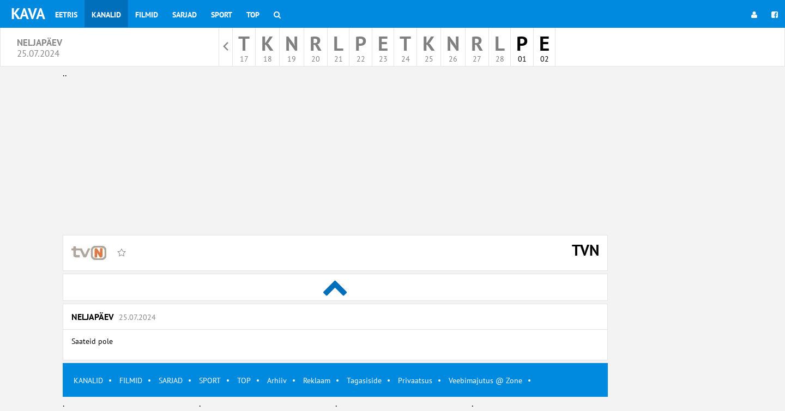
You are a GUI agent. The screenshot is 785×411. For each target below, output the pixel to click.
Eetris (66, 15)
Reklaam (316, 380)
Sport (221, 15)
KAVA (28, 13)
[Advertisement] (335, 157)
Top (252, 15)
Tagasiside (364, 380)
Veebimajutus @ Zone (485, 380)
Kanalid (106, 15)
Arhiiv (277, 380)
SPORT (210, 380)
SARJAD (171, 380)
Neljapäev (113, 316)
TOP (244, 380)
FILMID (130, 380)
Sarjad (184, 15)
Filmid (146, 15)
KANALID (88, 380)
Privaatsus (415, 380)
